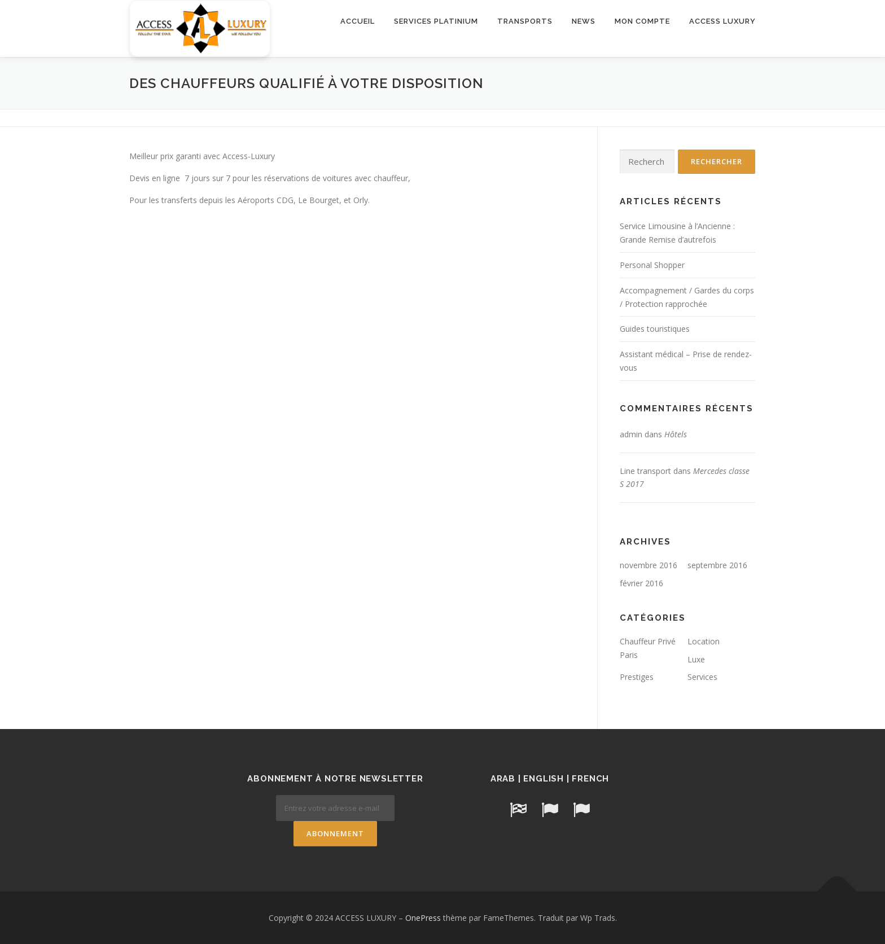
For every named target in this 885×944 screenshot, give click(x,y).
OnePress (423, 917)
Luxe (696, 659)
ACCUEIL (357, 21)
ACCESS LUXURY (722, 21)
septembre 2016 (717, 565)
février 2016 (641, 583)
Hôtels (675, 434)
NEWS (583, 21)
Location (703, 641)
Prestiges (637, 676)
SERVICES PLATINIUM (436, 21)
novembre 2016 (648, 565)
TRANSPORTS (525, 21)
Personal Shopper (652, 265)
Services (702, 676)
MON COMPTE (642, 21)
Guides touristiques (655, 328)
